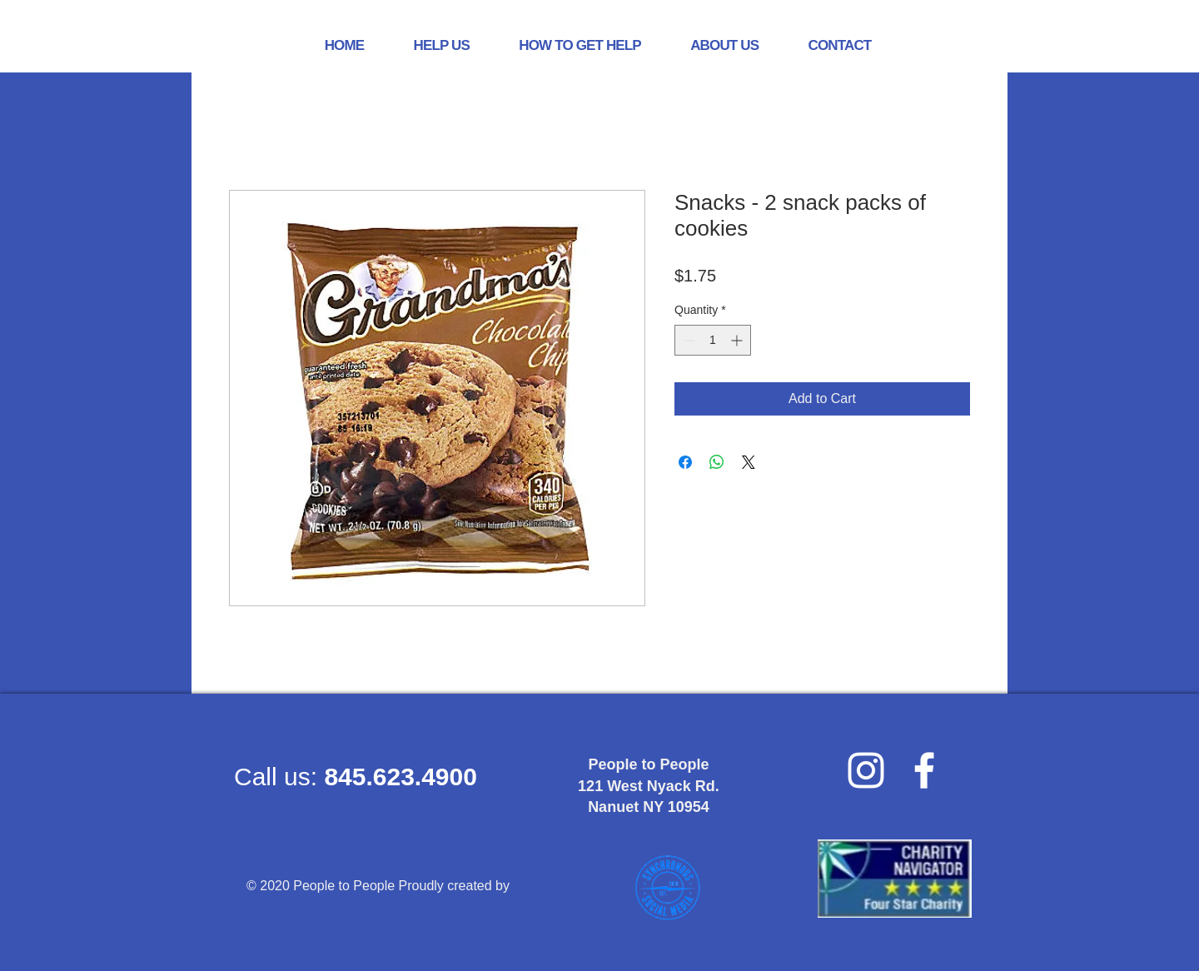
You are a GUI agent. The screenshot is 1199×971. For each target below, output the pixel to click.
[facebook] (924, 770)
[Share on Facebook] (685, 462)
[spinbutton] (713, 340)
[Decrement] (687, 340)
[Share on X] (749, 462)
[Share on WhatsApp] (717, 462)
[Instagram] (866, 770)
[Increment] (738, 340)
